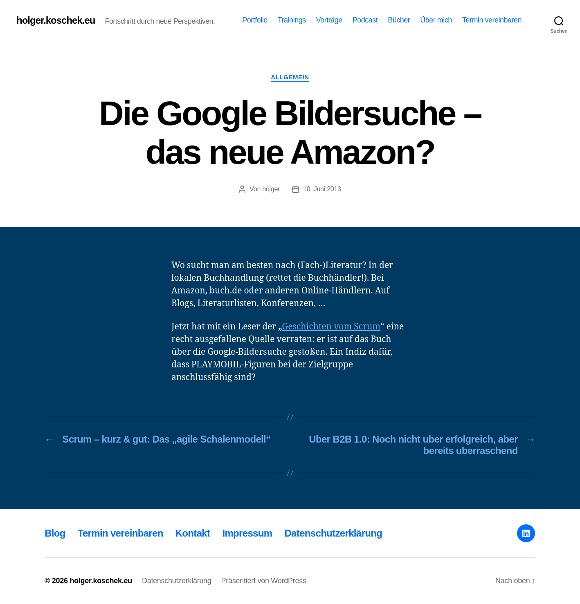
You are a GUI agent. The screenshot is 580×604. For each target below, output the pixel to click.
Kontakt (192, 533)
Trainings (292, 20)
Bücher (399, 20)
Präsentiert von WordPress (263, 581)
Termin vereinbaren (492, 20)
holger (271, 189)
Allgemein (290, 77)
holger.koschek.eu (55, 20)
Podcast (365, 20)
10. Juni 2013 (322, 189)
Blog (55, 533)
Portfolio (255, 20)
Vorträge (329, 20)
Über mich (436, 20)
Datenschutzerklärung (333, 533)
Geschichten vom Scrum (331, 326)
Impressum (247, 533)
